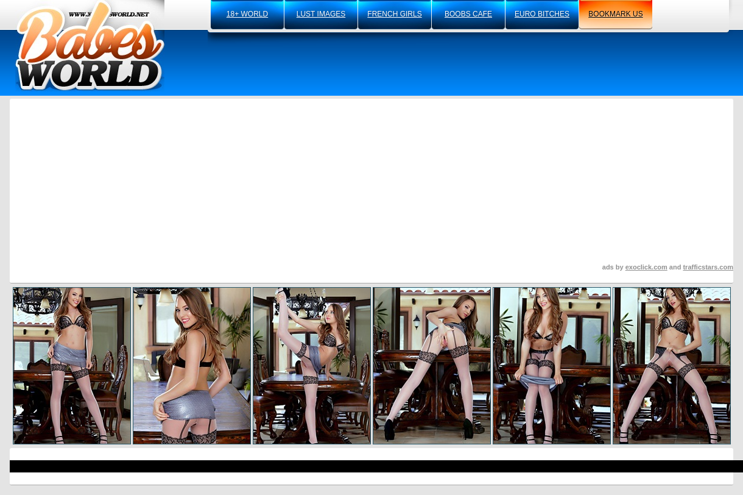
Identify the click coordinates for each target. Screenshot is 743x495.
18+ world (247, 14)
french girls (394, 14)
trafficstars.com (708, 267)
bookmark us (615, 14)
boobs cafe (468, 14)
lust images (321, 14)
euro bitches (542, 14)
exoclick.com (646, 267)
